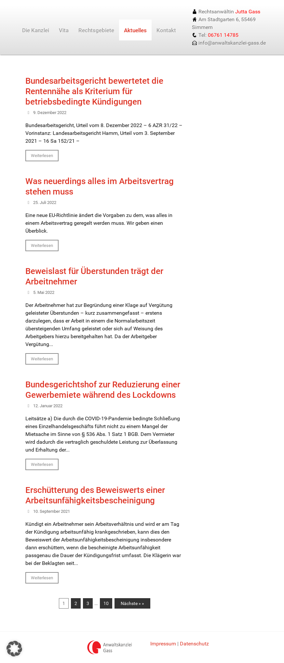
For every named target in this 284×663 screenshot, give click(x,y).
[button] (14, 648)
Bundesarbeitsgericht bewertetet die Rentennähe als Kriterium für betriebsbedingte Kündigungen (94, 91)
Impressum (163, 644)
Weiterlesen (42, 155)
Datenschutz (194, 644)
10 (106, 603)
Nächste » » (132, 603)
